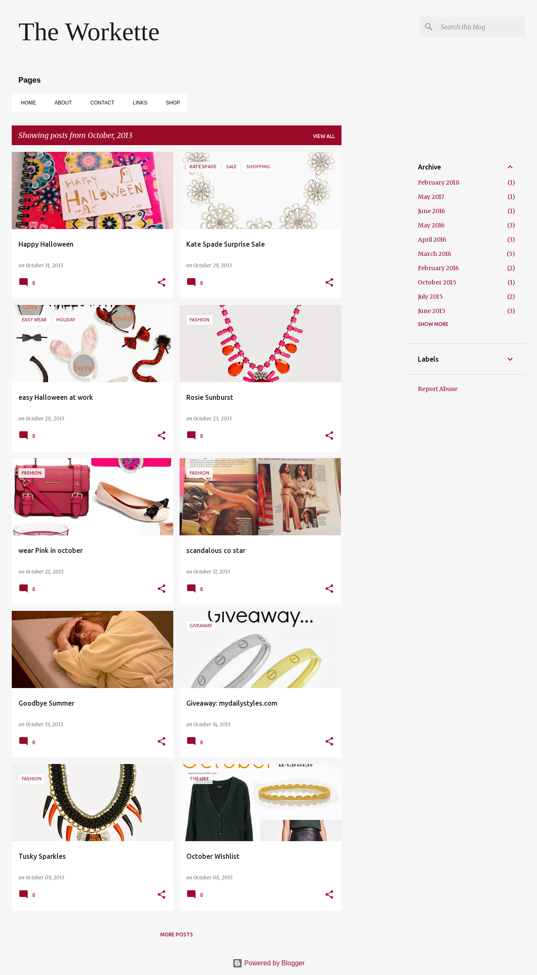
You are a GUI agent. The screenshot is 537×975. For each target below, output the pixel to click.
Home (26, 103)
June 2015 (432, 311)
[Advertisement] (374, 278)
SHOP (170, 103)
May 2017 (431, 197)
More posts (176, 934)
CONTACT (100, 103)
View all (324, 136)
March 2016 (434, 254)
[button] (161, 283)
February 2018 (438, 182)
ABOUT (60, 103)
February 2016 (438, 268)
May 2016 (431, 225)
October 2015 (437, 282)
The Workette (88, 31)
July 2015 (430, 296)
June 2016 (431, 211)
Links (137, 103)
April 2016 (432, 239)
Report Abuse (437, 389)
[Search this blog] (481, 27)
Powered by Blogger (268, 963)
